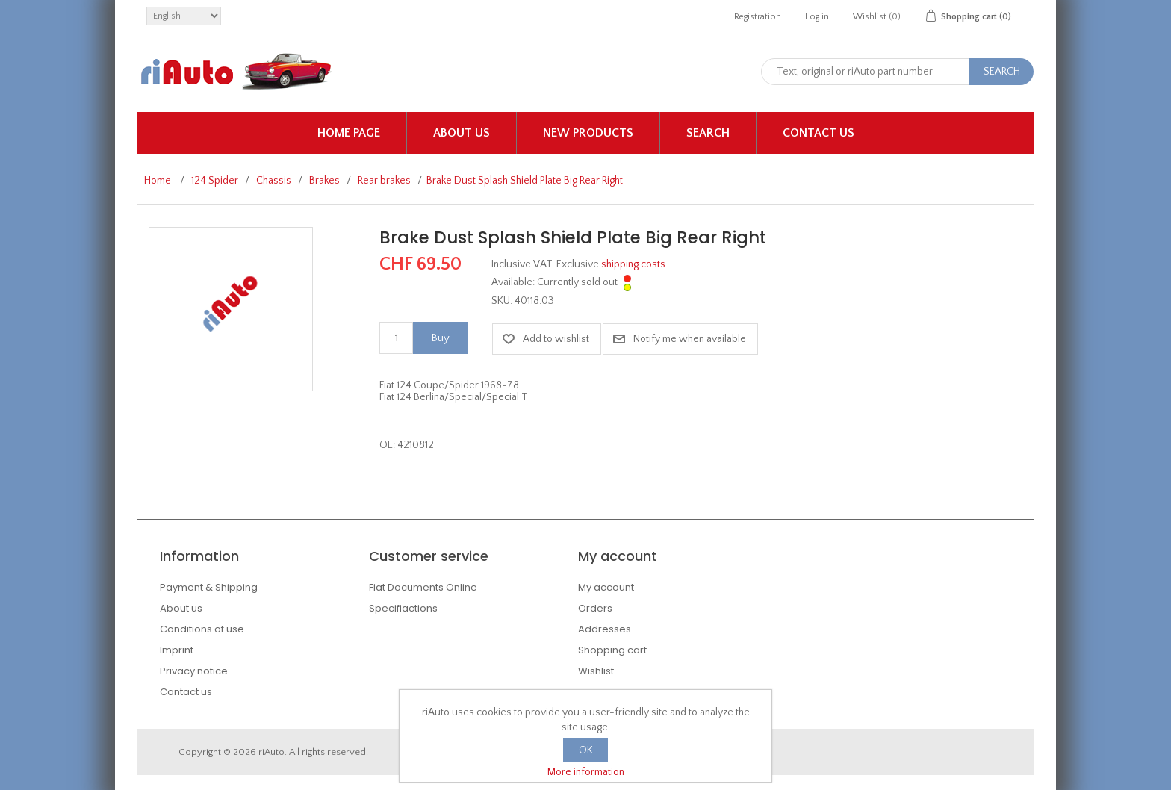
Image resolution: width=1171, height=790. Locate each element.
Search (708, 133)
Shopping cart (612, 650)
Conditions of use (202, 629)
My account (606, 587)
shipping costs (633, 264)
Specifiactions (403, 608)
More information (585, 772)
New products (588, 133)
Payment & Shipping (209, 587)
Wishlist (596, 671)
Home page (348, 133)
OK (586, 750)
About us (461, 133)
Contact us (818, 133)
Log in (817, 17)
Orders (595, 608)
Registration (757, 17)
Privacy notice (194, 671)
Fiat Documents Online (423, 587)
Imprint (176, 650)
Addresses (604, 629)
